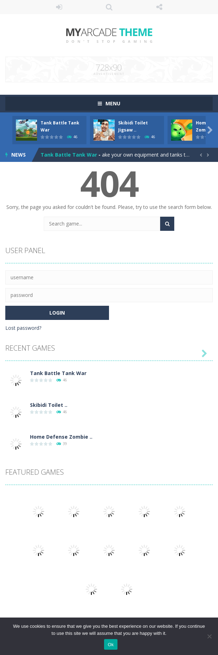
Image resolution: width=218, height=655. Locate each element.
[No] (209, 636)
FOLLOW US (159, 7)
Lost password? (23, 327)
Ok (111, 644)
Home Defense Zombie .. (61, 436)
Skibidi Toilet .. (48, 405)
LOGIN (59, 7)
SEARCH (109, 7)
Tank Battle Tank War (69, 154)
